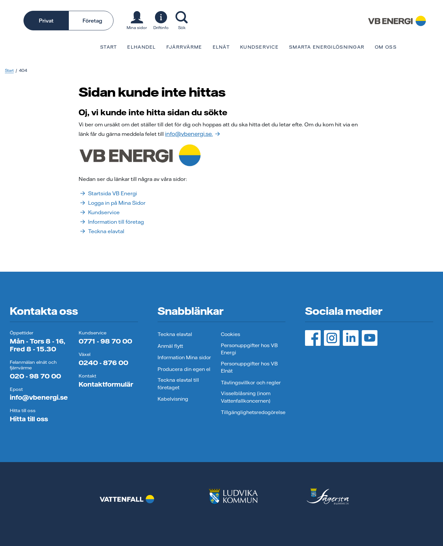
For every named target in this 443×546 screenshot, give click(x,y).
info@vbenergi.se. (192, 133)
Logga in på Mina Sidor (112, 203)
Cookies (230, 334)
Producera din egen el (184, 369)
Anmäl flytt (170, 346)
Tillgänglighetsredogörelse (253, 412)
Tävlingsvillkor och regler (251, 382)
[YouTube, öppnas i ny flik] (369, 338)
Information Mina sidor (184, 357)
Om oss (386, 47)
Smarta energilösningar (326, 47)
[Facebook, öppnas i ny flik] (313, 338)
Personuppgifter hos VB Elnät (249, 367)
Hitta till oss (29, 419)
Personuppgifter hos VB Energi (249, 349)
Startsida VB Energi (108, 193)
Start (108, 47)
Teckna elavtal (101, 231)
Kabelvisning (173, 399)
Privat (46, 20)
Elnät (221, 47)
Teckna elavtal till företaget (178, 384)
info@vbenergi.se (39, 397)
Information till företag (111, 221)
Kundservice (259, 47)
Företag (92, 20)
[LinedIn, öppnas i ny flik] (351, 338)
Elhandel (141, 47)
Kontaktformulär (106, 384)
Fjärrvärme (184, 47)
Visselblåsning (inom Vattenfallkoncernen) (245, 397)
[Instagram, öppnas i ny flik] (332, 338)
